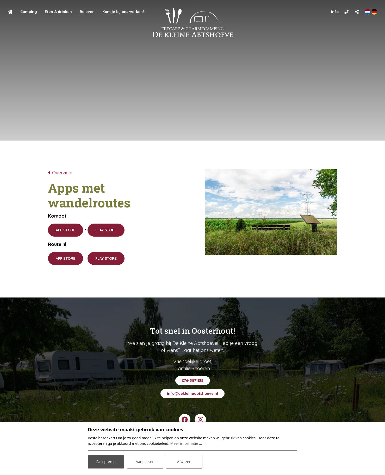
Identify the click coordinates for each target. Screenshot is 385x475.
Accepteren (106, 461)
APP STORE (65, 230)
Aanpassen (145, 461)
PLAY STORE (106, 230)
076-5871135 (192, 380)
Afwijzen (184, 461)
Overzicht (62, 173)
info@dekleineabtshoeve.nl (192, 393)
